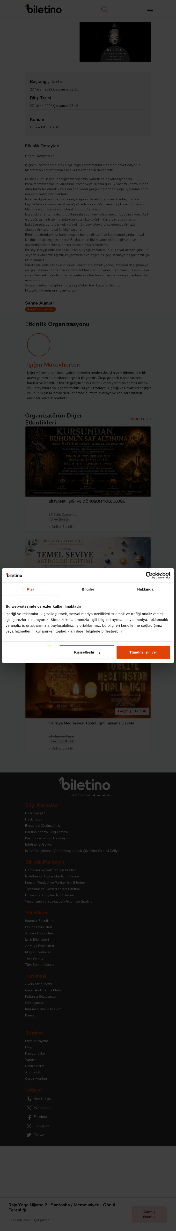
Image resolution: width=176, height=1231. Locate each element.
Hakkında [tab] (145, 589)
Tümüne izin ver (143, 652)
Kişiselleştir (87, 652)
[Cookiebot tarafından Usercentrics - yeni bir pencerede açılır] (149, 575)
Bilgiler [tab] (88, 589)
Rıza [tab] (30, 589)
